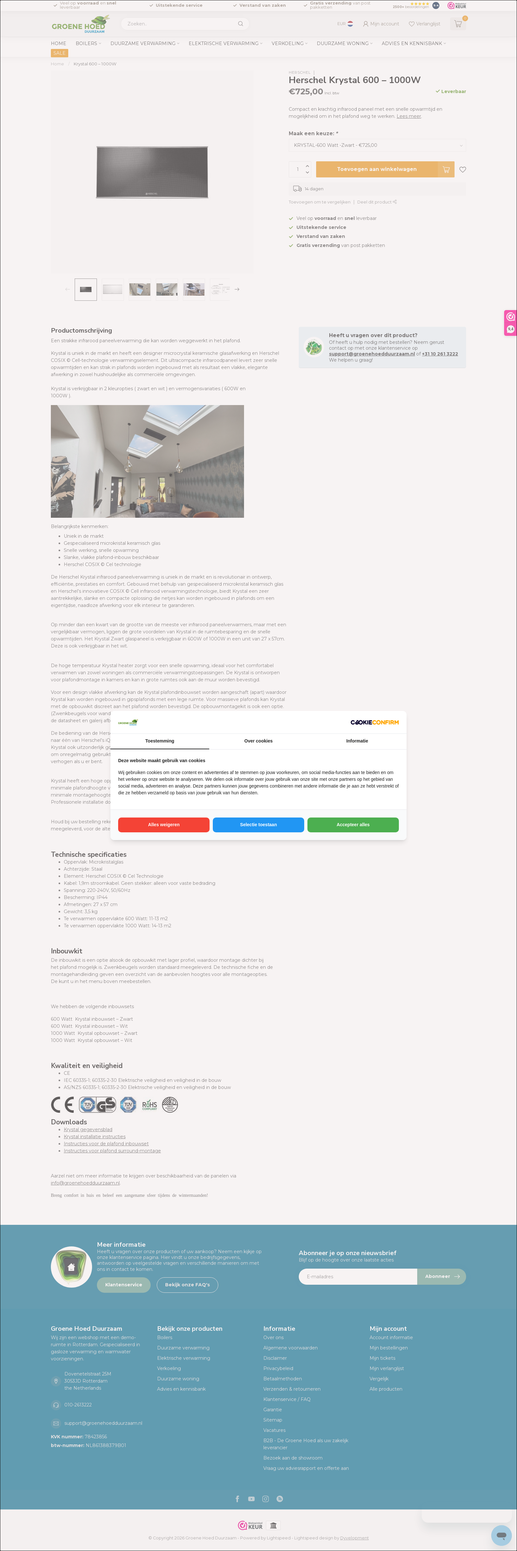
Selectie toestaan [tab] (258, 824)
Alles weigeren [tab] (164, 824)
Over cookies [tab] (258, 740)
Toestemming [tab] (159, 740)
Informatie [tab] (357, 740)
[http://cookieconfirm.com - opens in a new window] (375, 722)
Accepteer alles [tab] (353, 824)
